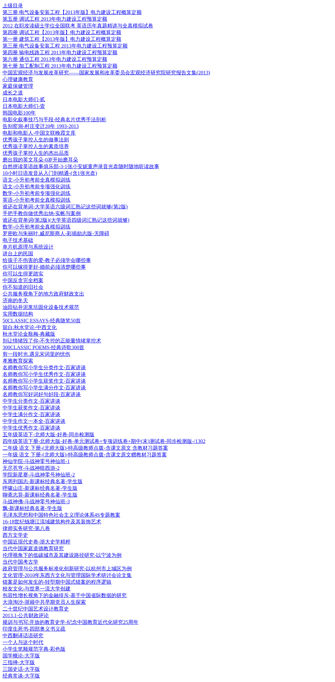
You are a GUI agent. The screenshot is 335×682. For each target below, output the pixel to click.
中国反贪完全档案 (23, 280)
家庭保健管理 (18, 86)
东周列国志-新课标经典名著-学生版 (43, 481)
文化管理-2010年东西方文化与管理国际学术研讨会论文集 (67, 575)
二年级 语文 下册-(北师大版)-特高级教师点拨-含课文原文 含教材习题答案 (85, 448)
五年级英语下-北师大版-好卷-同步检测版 (48, 434)
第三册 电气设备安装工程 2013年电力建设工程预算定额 (65, 46)
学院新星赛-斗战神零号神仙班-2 (39, 474)
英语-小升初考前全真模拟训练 (37, 200)
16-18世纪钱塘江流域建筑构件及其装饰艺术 (52, 521)
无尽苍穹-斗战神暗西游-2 (31, 468)
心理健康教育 (18, 79)
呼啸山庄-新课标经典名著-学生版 (40, 488)
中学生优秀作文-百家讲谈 (31, 428)
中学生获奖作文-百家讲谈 (31, 407)
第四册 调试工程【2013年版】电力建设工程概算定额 (62, 32)
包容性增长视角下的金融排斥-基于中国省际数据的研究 (65, 595)
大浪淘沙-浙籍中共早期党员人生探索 (44, 602)
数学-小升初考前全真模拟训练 (37, 226)
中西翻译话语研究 (23, 635)
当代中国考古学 (20, 562)
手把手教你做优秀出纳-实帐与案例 (42, 213)
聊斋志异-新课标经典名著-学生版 (40, 495)
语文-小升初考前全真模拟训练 (37, 180)
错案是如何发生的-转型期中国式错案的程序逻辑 (57, 582)
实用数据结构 (18, 314)
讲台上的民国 (18, 253)
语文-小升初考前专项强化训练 (37, 186)
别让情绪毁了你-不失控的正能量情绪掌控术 (52, 340)
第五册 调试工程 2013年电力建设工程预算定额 (55, 19)
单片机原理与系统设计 (28, 247)
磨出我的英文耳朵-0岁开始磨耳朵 (40, 159)
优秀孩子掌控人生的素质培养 (36, 146)
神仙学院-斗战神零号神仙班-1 (36, 461)
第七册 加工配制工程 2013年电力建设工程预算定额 (60, 66)
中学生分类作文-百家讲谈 (31, 401)
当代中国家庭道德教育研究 (33, 548)
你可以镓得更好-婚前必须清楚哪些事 (44, 267)
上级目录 (13, 5)
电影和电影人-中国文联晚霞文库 (39, 133)
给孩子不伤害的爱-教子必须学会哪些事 (47, 260)
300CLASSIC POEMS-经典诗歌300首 (43, 347)
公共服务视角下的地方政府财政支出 (43, 293)
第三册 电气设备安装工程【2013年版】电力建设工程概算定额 (72, 12)
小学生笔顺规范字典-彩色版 (34, 649)
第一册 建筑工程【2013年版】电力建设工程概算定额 (62, 39)
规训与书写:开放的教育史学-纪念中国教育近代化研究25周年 (70, 622)
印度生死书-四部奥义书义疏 (34, 629)
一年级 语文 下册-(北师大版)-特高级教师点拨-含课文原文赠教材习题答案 (85, 454)
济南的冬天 (15, 300)
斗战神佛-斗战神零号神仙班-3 (36, 501)
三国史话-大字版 (21, 669)
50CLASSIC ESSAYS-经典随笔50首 (42, 320)
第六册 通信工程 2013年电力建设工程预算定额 (55, 59)
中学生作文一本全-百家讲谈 (34, 421)
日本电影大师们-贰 (24, 99)
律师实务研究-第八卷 (26, 528)
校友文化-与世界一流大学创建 (37, 588)
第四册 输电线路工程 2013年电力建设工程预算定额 (60, 52)
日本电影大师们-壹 (24, 106)
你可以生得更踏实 (23, 273)
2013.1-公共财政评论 (26, 615)
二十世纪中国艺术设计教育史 (36, 608)
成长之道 (13, 92)
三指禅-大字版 (19, 662)
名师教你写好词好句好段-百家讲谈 (42, 394)
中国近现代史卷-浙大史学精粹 (37, 541)
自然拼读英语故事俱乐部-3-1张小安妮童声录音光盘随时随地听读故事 (81, 166)
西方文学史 (15, 535)
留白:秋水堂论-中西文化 (30, 327)
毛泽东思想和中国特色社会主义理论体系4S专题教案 (61, 515)
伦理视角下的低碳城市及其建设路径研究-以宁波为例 (62, 555)
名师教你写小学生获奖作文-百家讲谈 (44, 381)
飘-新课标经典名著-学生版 (32, 508)
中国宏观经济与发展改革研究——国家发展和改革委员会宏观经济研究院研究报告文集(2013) (106, 72)
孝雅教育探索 (18, 360)
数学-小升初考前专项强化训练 (37, 193)
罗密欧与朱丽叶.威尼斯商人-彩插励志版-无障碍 (56, 233)
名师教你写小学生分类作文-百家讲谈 (44, 367)
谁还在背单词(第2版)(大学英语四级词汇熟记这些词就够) (66, 220)
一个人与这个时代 (23, 642)
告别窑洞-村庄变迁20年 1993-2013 (41, 126)
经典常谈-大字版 (21, 675)
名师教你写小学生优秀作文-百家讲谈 (44, 374)
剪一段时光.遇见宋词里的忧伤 (36, 354)
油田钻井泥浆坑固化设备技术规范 (41, 307)
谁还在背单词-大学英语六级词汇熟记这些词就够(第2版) (65, 206)
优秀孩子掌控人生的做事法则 (36, 139)
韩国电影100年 (19, 113)
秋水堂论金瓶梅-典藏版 (29, 334)
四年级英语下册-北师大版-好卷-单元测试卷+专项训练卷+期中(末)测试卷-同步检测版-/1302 (104, 441)
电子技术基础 (18, 240)
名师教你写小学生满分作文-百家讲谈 (44, 387)
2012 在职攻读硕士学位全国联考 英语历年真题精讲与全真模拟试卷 (78, 25)
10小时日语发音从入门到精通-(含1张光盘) (50, 173)
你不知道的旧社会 (23, 287)
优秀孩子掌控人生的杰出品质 (36, 153)
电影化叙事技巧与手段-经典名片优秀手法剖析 (54, 119)
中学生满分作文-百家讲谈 (31, 414)
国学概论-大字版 (21, 655)
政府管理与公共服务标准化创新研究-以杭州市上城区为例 (67, 568)
